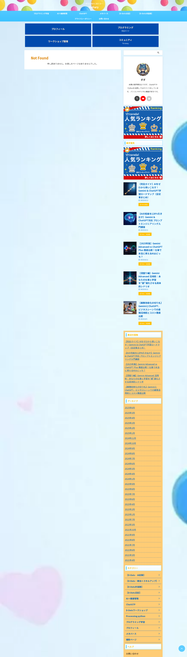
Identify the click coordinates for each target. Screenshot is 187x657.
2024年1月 (129, 444)
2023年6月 (129, 464)
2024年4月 (129, 438)
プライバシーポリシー (83, 18)
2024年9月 (129, 413)
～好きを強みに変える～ (93, 645)
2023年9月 (129, 449)
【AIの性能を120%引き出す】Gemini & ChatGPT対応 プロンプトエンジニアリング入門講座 (150, 202)
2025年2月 (129, 393)
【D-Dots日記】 (124, 13)
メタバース (104, 13)
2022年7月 (129, 484)
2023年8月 (129, 454)
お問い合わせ (104, 18)
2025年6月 (129, 372)
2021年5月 (129, 520)
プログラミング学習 (41, 13)
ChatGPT (83, 13)
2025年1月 (129, 398)
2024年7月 (129, 423)
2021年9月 (129, 499)
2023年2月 (129, 474)
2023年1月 (129, 479)
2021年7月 (129, 510)
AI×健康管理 (62, 13)
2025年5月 (129, 377)
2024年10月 (130, 408)
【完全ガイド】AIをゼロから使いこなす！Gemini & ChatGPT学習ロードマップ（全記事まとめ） (150, 177)
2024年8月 (129, 418)
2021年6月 (129, 515)
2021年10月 (130, 494)
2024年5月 (129, 433)
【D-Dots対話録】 (145, 13)
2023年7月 (129, 459)
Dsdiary (93, 7)
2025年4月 (129, 383)
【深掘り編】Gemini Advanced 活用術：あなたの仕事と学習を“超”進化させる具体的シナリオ (150, 252)
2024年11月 (130, 403)
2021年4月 (129, 525)
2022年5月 (129, 489)
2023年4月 (129, 469)
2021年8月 (129, 505)
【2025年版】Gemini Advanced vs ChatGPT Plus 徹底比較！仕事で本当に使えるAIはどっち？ (149, 227)
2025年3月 (129, 388)
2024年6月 (129, 428)
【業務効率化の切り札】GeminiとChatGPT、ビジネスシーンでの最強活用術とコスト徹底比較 (150, 277)
